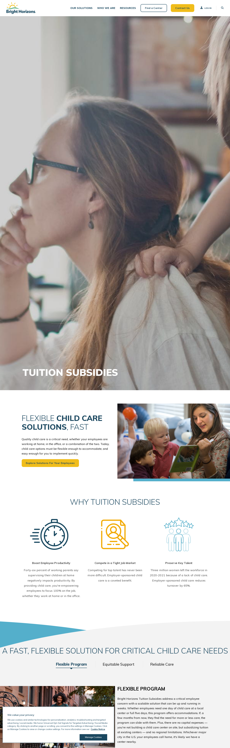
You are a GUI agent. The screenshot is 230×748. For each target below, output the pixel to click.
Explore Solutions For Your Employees (50, 463)
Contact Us (182, 8)
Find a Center (154, 8)
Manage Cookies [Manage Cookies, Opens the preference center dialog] (93, 737)
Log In (205, 7)
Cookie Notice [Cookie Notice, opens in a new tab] (98, 729)
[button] (81, 8)
